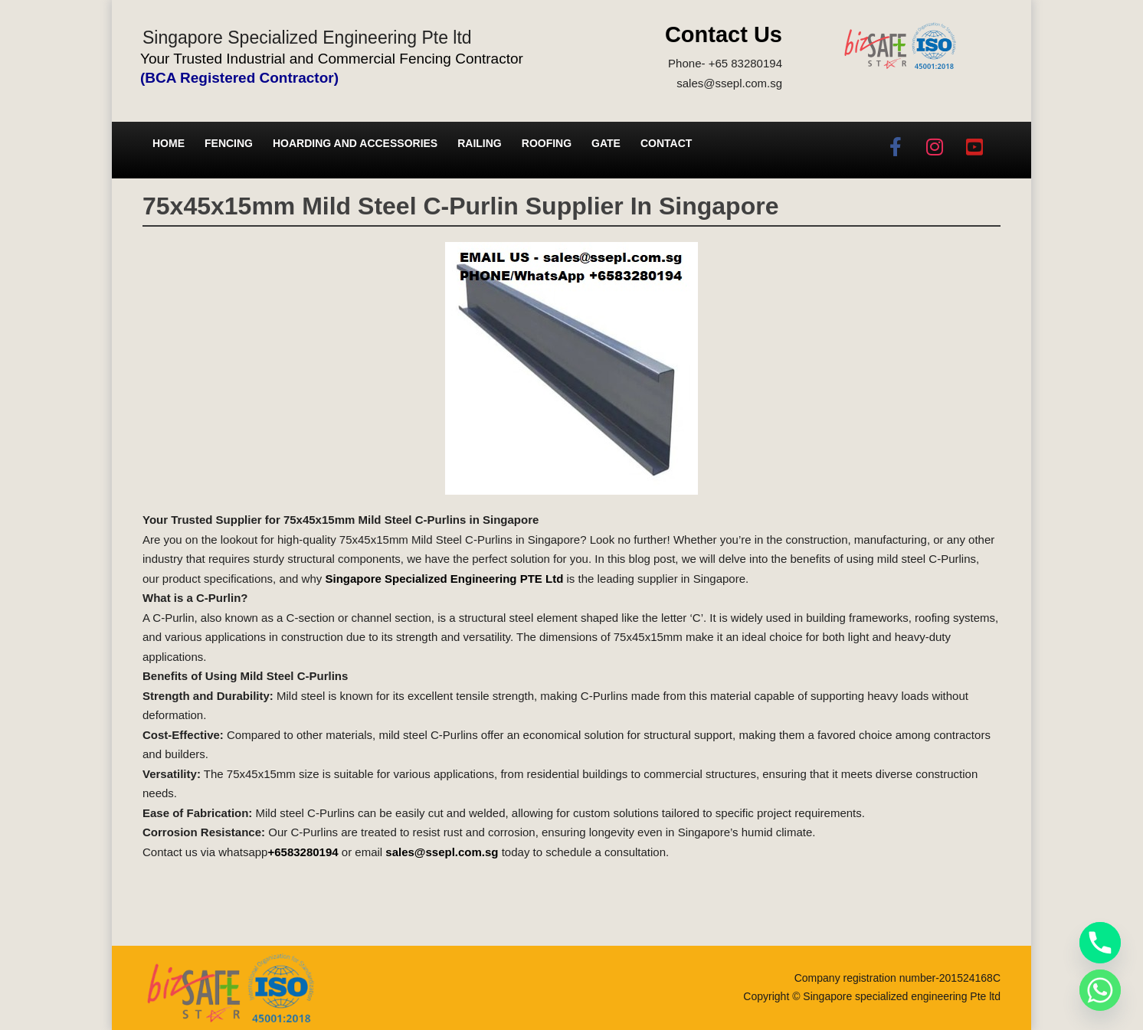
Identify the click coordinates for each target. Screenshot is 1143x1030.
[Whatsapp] (1100, 990)
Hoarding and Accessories (355, 143)
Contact (666, 143)
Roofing (547, 143)
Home (168, 143)
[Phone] (1100, 942)
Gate (606, 143)
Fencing (229, 143)
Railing (479, 143)
